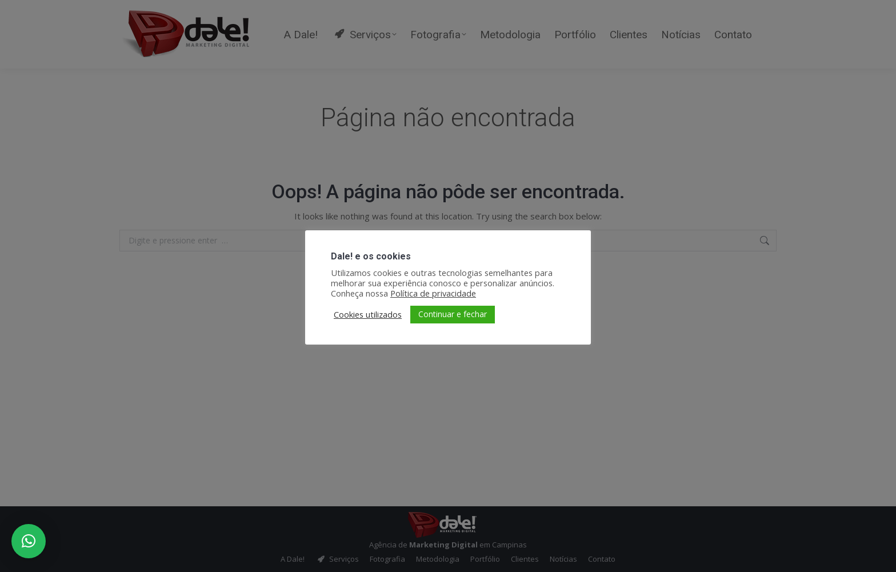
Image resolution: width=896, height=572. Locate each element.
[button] (28, 541)
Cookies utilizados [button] (368, 314)
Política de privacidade (433, 293)
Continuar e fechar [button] (452, 314)
